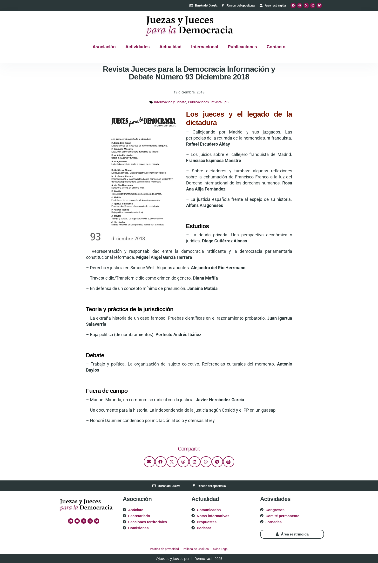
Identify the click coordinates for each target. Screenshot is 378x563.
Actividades (137, 46)
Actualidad (170, 46)
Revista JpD (220, 102)
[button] (149, 461)
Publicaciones (242, 46)
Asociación (104, 46)
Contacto (276, 46)
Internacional (204, 46)
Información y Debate (170, 102)
